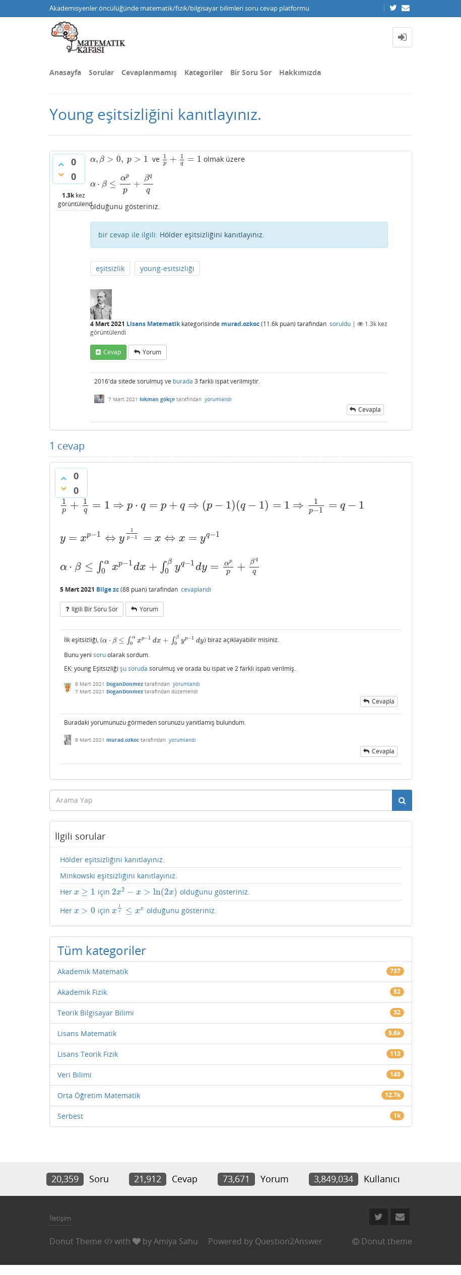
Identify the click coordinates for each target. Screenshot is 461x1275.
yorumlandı (218, 399)
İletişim (60, 1218)
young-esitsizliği (167, 268)
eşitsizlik (110, 268)
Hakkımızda (300, 72)
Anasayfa (65, 72)
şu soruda (134, 668)
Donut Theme (75, 1241)
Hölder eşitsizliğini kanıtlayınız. (212, 234)
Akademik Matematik (92, 971)
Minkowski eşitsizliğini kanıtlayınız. (118, 875)
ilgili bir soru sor (95, 609)
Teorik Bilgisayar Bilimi (95, 1012)
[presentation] (119, 159)
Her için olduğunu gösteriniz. (155, 892)
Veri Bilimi (74, 1074)
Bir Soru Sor (251, 72)
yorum (152, 352)
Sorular (101, 72)
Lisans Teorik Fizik (87, 1054)
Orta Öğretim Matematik (98, 1095)
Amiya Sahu (176, 1241)
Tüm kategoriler (101, 950)
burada (183, 381)
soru (99, 655)
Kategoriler (203, 72)
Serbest (70, 1116)
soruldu (340, 324)
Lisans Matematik (153, 324)
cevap (112, 352)
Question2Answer (288, 1241)
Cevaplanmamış (149, 72)
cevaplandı (196, 589)
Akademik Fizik (82, 992)
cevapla (369, 409)
